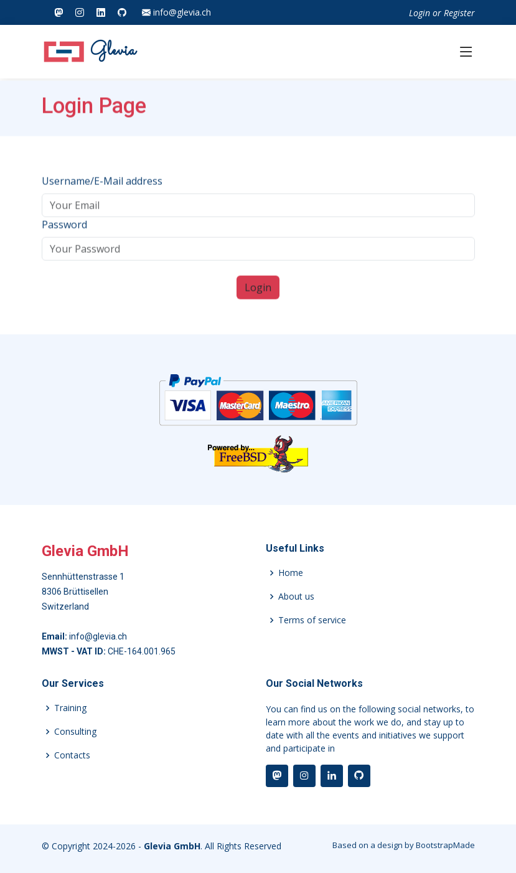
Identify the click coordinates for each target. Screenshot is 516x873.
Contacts (72, 755)
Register (459, 13)
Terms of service (312, 620)
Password (64, 230)
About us (296, 596)
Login (419, 13)
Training (70, 708)
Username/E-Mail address (102, 186)
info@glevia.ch (176, 12)
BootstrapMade (445, 845)
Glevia (89, 51)
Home (290, 573)
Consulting (75, 731)
